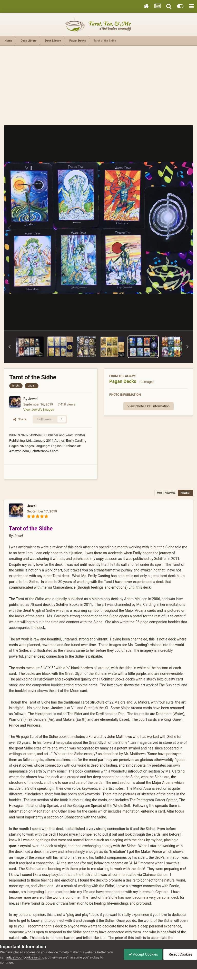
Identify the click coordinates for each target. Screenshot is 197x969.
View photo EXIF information (148, 406)
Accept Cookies (140, 954)
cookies (30, 952)
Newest (186, 492)
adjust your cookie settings (26, 957)
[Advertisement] (98, 84)
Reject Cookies (179, 954)
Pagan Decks (122, 381)
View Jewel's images (38, 409)
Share (19, 419)
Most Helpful (166, 492)
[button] (9, 346)
